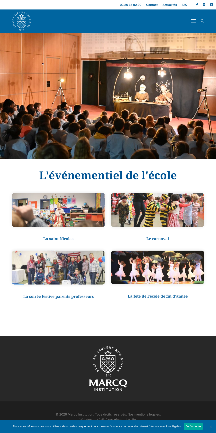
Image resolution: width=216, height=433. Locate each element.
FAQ (185, 5)
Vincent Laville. (125, 420)
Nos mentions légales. (144, 414)
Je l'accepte (193, 426)
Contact (152, 5)
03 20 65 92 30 (130, 5)
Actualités (169, 5)
